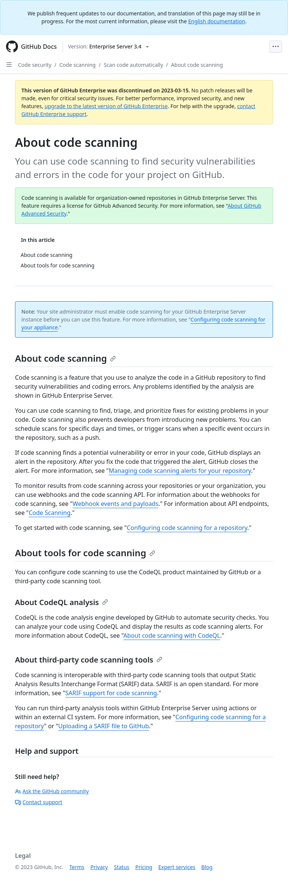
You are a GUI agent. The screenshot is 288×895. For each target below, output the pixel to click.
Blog (207, 867)
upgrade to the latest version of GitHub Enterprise (106, 106)
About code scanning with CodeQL (171, 635)
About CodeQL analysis (61, 602)
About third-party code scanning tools (88, 660)
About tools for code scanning (85, 552)
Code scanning (77, 64)
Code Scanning (49, 513)
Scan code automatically (133, 64)
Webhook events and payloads (116, 504)
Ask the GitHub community (52, 791)
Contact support (38, 802)
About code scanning (197, 64)
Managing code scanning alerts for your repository (180, 470)
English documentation (216, 21)
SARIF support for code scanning (111, 693)
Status (121, 867)
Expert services (176, 867)
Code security (34, 64)
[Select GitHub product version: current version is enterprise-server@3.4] (108, 47)
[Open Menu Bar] (275, 47)
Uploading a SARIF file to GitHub (103, 726)
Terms (76, 867)
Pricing (143, 867)
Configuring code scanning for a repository (187, 528)
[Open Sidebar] (9, 65)
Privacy (99, 867)
